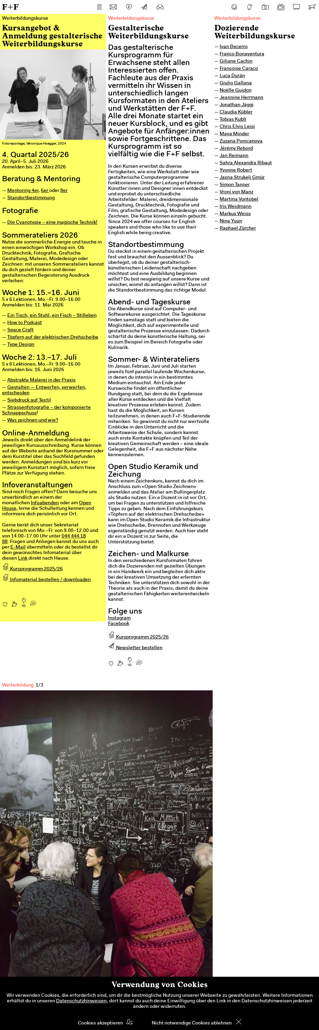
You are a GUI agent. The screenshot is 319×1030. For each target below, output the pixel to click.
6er (45, 190)
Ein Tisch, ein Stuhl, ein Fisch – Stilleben (52, 315)
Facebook (118, 624)
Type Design (20, 344)
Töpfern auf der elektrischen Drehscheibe (52, 337)
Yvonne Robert (236, 170)
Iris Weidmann (235, 206)
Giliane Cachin (236, 61)
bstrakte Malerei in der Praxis (43, 380)
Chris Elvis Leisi (237, 127)
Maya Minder (234, 134)
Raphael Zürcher (238, 228)
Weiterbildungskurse (237, 18)
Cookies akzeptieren (100, 1023)
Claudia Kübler (236, 112)
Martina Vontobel (239, 199)
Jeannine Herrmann (241, 97)
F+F (10, 6)
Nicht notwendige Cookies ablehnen (192, 1023)
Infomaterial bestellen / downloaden (46, 580)
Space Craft (20, 330)
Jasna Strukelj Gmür (242, 177)
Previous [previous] (17, 836)
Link (22, 558)
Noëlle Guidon (235, 90)
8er (64, 190)
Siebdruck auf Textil (29, 400)
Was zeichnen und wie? (32, 420)
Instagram (119, 618)
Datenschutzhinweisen (81, 1001)
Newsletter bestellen (135, 648)
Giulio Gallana (236, 83)
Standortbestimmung (31, 198)
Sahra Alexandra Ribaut (246, 163)
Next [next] (195, 836)
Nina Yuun (231, 221)
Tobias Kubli (233, 119)
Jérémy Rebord (236, 148)
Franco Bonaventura (242, 54)
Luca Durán (232, 76)
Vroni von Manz (236, 192)
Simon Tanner (235, 185)
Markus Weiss (235, 214)
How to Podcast (24, 323)
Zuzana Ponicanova (241, 141)
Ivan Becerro (234, 47)
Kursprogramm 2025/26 (32, 569)
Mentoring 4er (22, 190)
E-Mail (18, 547)
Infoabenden (45, 503)
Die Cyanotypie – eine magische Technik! (52, 222)
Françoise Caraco (239, 68)
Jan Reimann (234, 156)
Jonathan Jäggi (237, 105)
